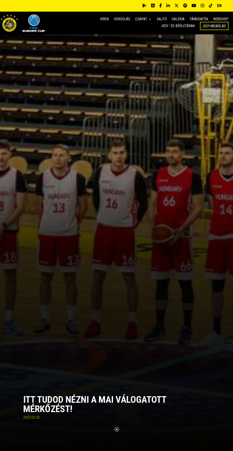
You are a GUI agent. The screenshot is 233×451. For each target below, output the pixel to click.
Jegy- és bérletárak (178, 26)
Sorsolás (122, 19)
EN (219, 5)
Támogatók (199, 19)
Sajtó (162, 19)
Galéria (178, 19)
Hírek (104, 19)
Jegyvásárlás (214, 26)
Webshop (220, 19)
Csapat (141, 19)
